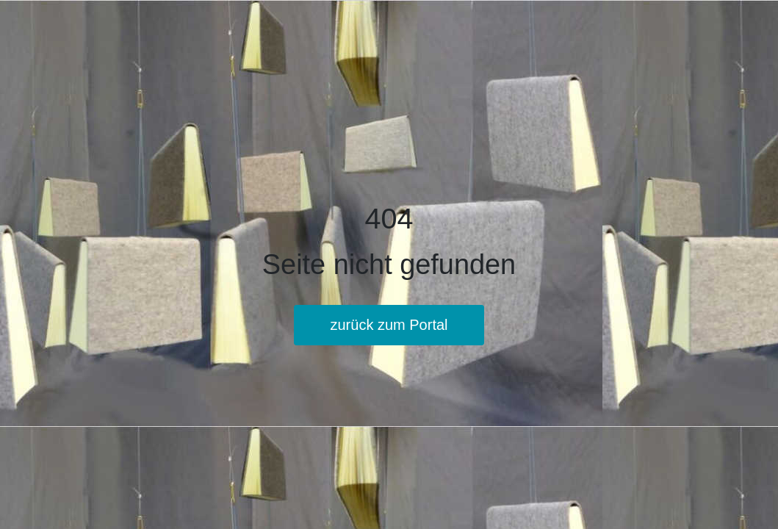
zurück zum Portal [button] (388, 325)
